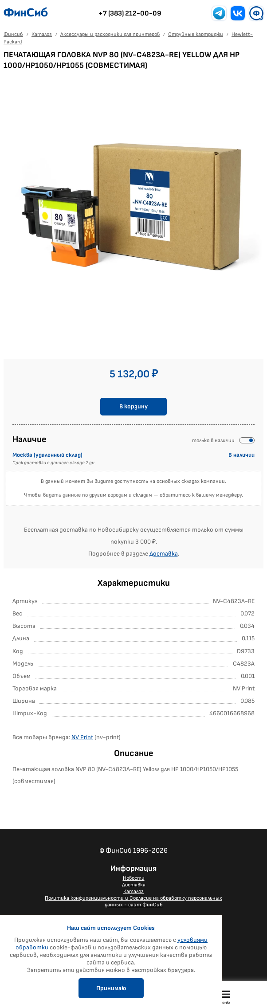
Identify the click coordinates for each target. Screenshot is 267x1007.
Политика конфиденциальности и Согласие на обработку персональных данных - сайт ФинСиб (133, 901)
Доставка (163, 553)
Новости (134, 878)
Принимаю (111, 988)
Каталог (133, 891)
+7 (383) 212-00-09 (129, 13)
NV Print (82, 737)
